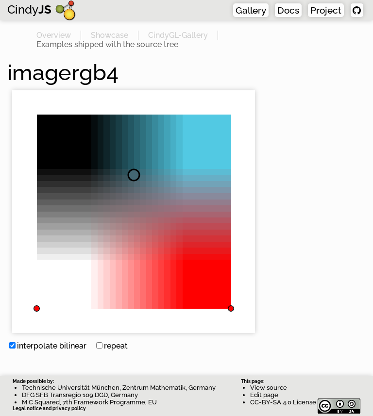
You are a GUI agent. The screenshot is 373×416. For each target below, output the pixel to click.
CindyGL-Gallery (178, 35)
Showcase (109, 35)
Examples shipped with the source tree (107, 44)
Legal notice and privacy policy (49, 408)
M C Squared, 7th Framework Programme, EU (89, 402)
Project (325, 10)
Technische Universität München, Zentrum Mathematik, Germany (119, 387)
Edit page (264, 395)
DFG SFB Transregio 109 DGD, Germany (80, 395)
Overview (53, 35)
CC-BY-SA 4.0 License (305, 402)
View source (268, 387)
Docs (288, 10)
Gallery (251, 10)
